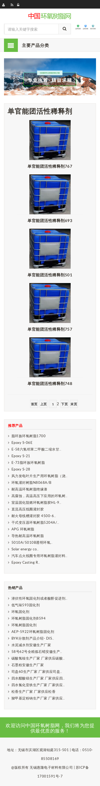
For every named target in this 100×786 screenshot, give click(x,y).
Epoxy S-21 (20, 456)
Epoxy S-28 (20, 469)
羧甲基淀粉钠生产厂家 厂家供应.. (38, 698)
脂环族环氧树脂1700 (28, 436)
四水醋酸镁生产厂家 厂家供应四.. (38, 678)
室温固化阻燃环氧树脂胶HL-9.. (36, 502)
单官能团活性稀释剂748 (49, 383)
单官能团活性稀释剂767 (49, 166)
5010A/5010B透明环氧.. (32, 542)
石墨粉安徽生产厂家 (27, 665)
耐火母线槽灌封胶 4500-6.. (33, 516)
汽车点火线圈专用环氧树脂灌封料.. (39, 556)
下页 (64, 404)
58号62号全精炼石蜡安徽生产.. (36, 651)
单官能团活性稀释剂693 (49, 220)
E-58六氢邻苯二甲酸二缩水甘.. (36, 449)
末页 (73, 404)
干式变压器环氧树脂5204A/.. (35, 522)
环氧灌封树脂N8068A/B (31, 482)
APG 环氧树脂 (22, 529)
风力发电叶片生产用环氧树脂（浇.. (39, 476)
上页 (43, 404)
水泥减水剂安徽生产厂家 (31, 645)
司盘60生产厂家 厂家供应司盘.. (36, 671)
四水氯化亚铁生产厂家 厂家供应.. (38, 685)
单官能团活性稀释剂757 (49, 329)
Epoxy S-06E (22, 442)
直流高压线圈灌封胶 (27, 509)
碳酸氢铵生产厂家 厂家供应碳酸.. (38, 658)
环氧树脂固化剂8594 (28, 618)
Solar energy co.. (25, 549)
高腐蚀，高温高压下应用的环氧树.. (39, 496)
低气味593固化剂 (25, 605)
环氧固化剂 (20, 611)
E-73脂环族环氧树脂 (28, 462)
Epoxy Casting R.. (25, 562)
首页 (34, 404)
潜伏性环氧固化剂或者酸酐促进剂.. (39, 598)
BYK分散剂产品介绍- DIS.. (32, 638)
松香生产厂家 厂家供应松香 (33, 691)
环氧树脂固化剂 (24, 625)
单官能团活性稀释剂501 (49, 274)
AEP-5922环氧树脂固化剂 (32, 631)
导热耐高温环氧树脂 (27, 536)
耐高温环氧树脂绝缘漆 (29, 489)
